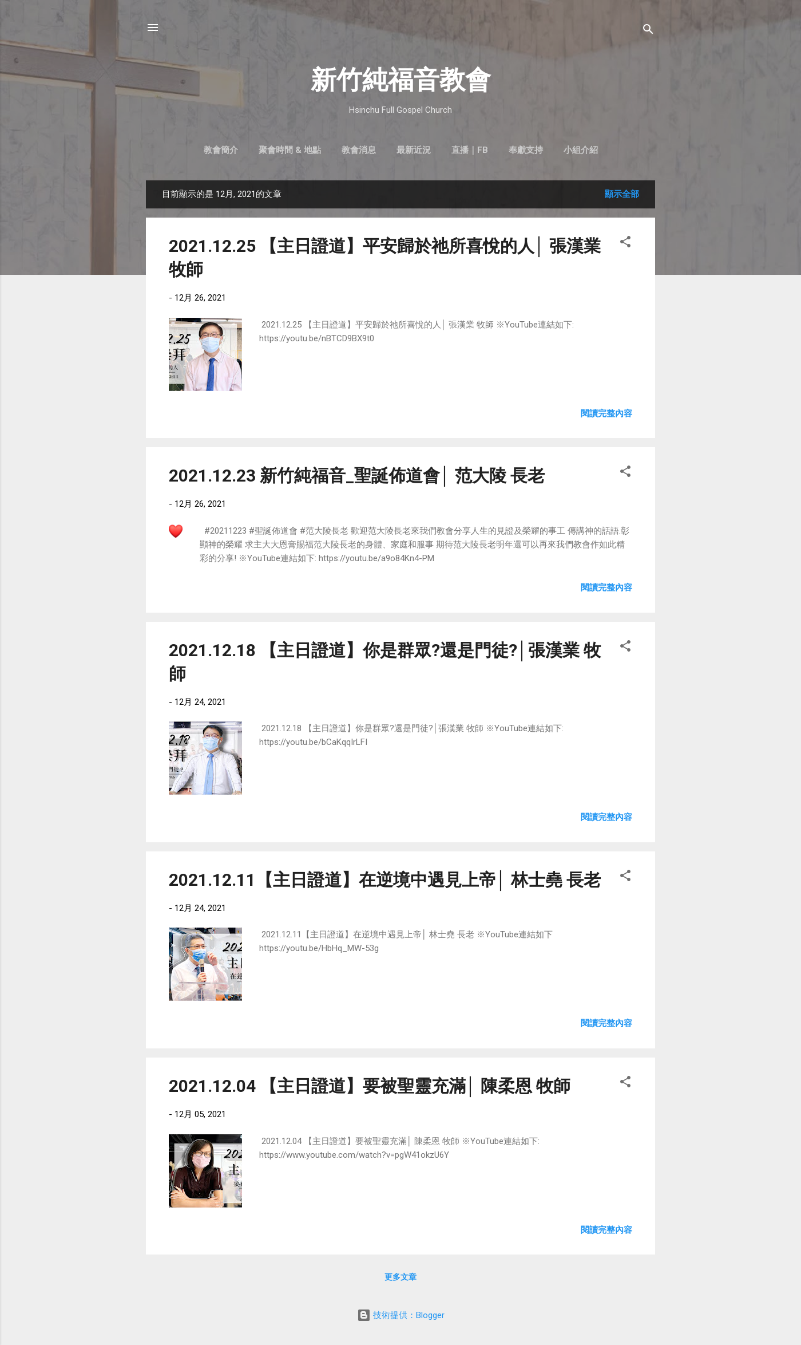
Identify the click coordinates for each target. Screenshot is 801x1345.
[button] (625, 244)
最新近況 (413, 150)
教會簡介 (221, 150)
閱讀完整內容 (606, 413)
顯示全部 (622, 194)
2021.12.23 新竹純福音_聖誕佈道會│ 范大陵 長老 (357, 476)
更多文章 (400, 1276)
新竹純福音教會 (401, 80)
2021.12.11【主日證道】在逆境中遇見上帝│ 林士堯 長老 (385, 880)
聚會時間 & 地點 (290, 150)
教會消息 (359, 150)
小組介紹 (581, 150)
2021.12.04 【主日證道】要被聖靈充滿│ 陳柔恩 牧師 (369, 1086)
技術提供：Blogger (401, 1315)
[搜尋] (648, 31)
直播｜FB (469, 150)
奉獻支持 (526, 150)
